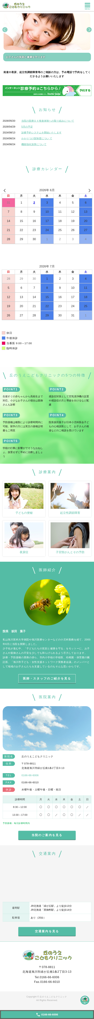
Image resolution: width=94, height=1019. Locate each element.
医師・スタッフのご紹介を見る (47, 678)
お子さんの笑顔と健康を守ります (26, 57)
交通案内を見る (47, 931)
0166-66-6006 (49, 977)
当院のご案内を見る (47, 835)
